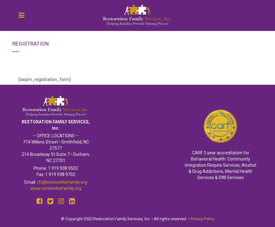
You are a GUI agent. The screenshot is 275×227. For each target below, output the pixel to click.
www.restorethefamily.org (55, 188)
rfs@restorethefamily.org (62, 182)
